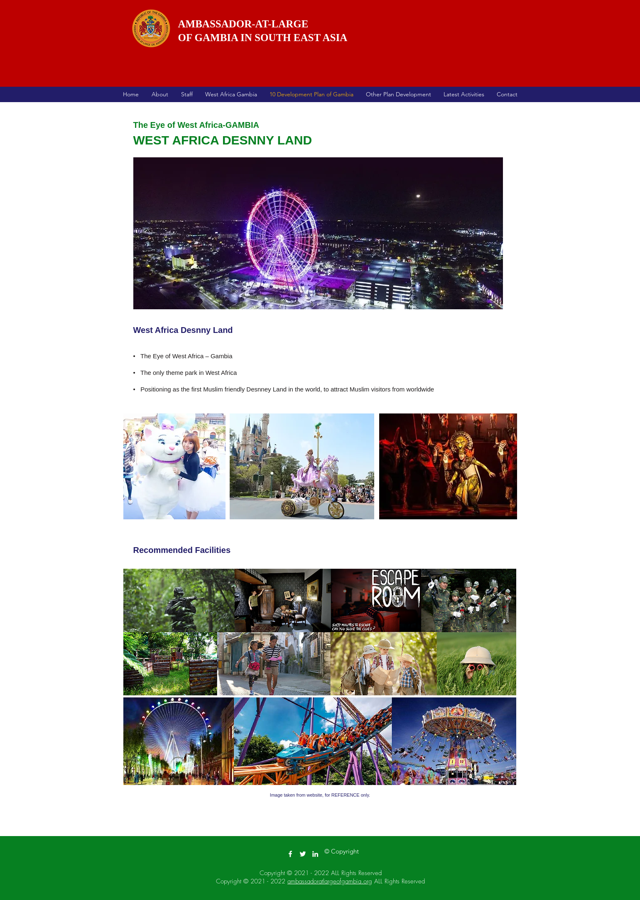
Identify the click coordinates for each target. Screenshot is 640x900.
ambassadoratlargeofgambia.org (329, 881)
